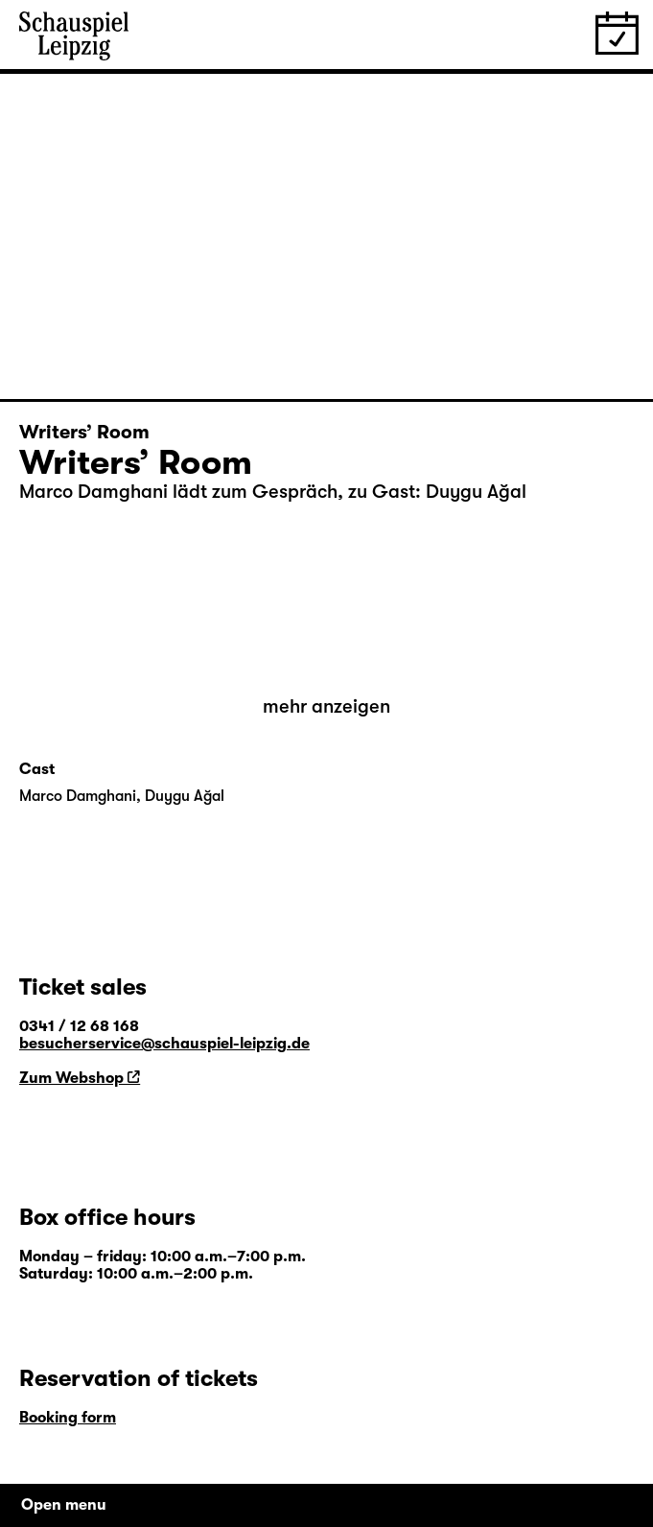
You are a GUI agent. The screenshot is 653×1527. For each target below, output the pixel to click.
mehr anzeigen (326, 706)
